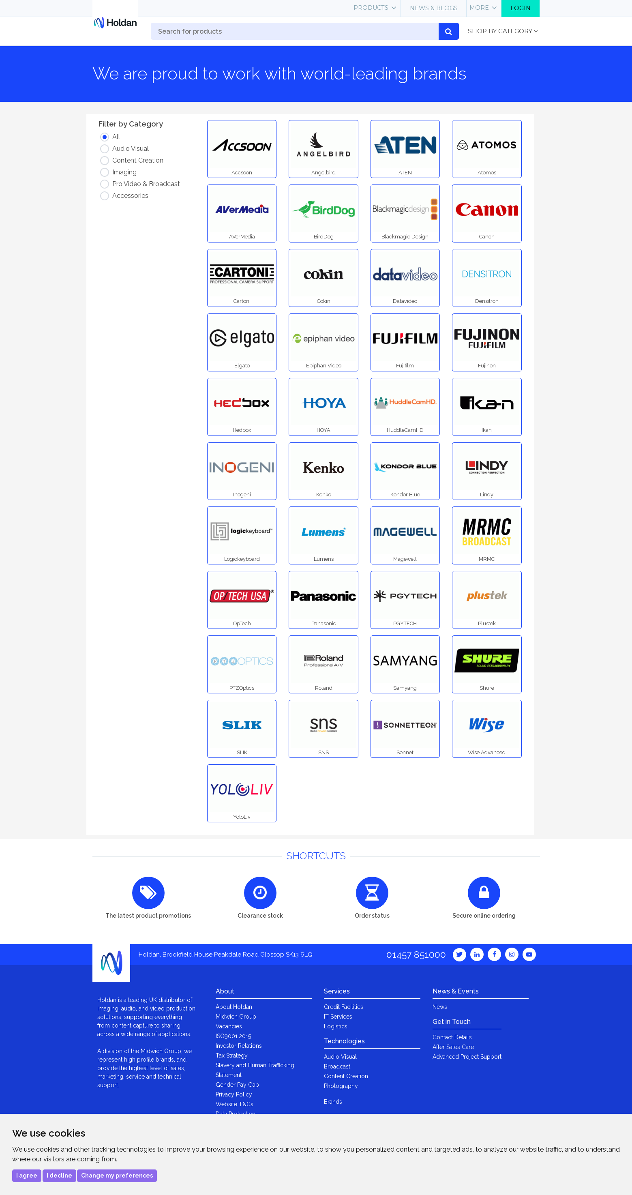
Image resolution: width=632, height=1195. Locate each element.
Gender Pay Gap (237, 1084)
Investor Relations (239, 1046)
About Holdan (234, 1007)
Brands (333, 1101)
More (479, 7)
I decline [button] (59, 1175)
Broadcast (337, 1066)
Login (520, 8)
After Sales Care (453, 1047)
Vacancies (229, 1026)
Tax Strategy (232, 1055)
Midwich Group (236, 1016)
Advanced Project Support (467, 1056)
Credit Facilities (343, 1007)
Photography (341, 1086)
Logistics (335, 1026)
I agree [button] (26, 1175)
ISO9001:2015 (233, 1036)
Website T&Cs (234, 1104)
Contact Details (452, 1037)
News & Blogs (434, 8)
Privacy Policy (234, 1094)
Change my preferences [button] (117, 1175)
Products (370, 7)
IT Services (338, 1016)
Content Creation (346, 1076)
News (440, 1007)
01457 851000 (416, 954)
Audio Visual (340, 1056)
